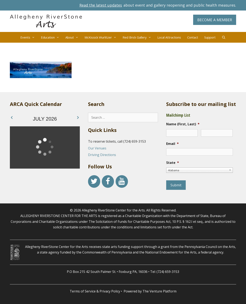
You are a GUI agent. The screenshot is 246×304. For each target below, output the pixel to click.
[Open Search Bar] (224, 37)
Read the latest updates (100, 5)
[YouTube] (122, 181)
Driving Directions (102, 155)
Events (29, 37)
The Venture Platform (159, 291)
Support (210, 37)
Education (51, 37)
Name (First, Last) (183, 124)
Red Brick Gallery (138, 37)
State (172, 163)
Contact (192, 37)
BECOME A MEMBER (214, 19)
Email (172, 144)
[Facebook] (108, 181)
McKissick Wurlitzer (102, 37)
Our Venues (97, 148)
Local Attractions (169, 37)
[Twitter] (94, 181)
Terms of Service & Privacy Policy (95, 291)
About (73, 37)
